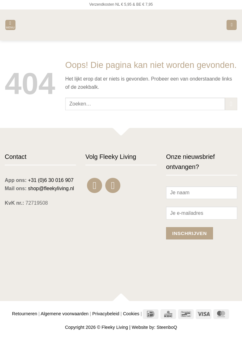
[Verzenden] (231, 104)
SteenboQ (167, 327)
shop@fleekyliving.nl (51, 188)
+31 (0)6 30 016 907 (51, 180)
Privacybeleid (105, 313)
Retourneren (24, 313)
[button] (10, 25)
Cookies (131, 313)
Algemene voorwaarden (65, 313)
